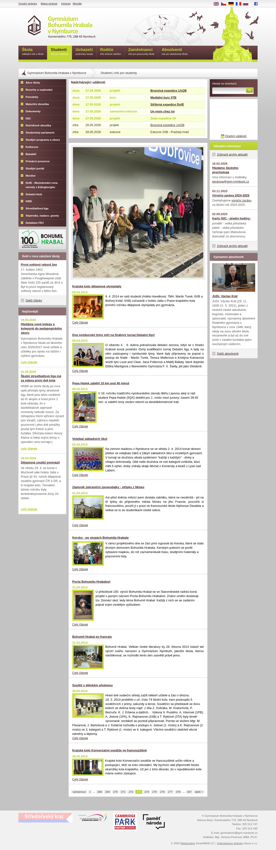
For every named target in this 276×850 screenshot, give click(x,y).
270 (115, 791)
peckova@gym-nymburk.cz (230, 181)
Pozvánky (32, 96)
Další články (34, 300)
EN (218, 4)
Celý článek (80, 322)
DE (233, 4)
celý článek (29, 362)
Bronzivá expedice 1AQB (168, 90)
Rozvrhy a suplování (39, 89)
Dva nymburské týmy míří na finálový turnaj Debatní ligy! (113, 335)
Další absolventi (227, 353)
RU (247, 4)
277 (170, 791)
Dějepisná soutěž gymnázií (40, 462)
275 (154, 791)
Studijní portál (35, 168)
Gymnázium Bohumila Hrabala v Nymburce (57, 73)
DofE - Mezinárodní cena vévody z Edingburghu (42, 185)
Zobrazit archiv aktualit (232, 154)
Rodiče (110, 51)
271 (123, 791)
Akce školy (33, 82)
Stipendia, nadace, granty (42, 215)
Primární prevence (38, 161)
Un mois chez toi (162, 111)
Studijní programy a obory (43, 139)
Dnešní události (235, 136)
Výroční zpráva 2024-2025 (230, 195)
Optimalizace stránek (230, 843)
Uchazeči (84, 51)
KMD (29, 201)
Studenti (59, 51)
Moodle (77, 3)
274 (146, 791)
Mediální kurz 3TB (163, 97)
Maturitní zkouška (37, 104)
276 (162, 791)
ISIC (28, 118)
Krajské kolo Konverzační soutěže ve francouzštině (109, 750)
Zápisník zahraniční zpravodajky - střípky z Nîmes (108, 487)
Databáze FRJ (35, 222)
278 (178, 791)
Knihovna (32, 146)
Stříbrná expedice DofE (167, 104)
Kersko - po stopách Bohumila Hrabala (100, 537)
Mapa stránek (49, 3)
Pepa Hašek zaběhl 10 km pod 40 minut (100, 383)
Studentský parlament (40, 132)
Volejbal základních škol (89, 439)
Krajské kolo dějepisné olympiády (96, 286)
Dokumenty (33, 111)
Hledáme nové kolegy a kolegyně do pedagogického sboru (41, 328)
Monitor (31, 175)
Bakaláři (31, 154)
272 (131, 791)
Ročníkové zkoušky (38, 125)
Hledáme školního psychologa (225, 170)
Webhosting (188, 843)
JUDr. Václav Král (224, 296)
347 (189, 791)
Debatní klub (34, 194)
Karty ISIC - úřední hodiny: (231, 218)
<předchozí (79, 791)
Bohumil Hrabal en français (92, 636)
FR (240, 4)
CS (225, 4)
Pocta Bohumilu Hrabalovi (91, 581)
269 (107, 791)
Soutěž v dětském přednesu (92, 685)
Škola (33, 51)
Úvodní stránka (27, 3)
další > (199, 791)
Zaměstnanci (141, 51)
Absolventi (175, 51)
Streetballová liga (37, 208)
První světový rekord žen (39, 264)
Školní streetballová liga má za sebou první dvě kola (41, 378)
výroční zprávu (241, 200)
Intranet (66, 3)
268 (99, 791)
